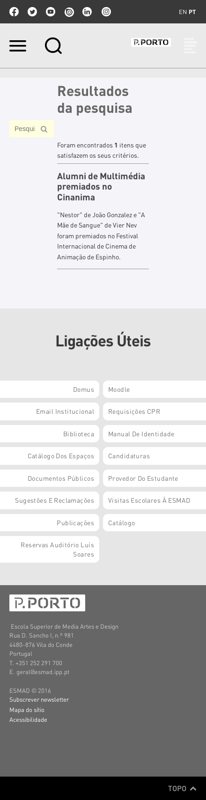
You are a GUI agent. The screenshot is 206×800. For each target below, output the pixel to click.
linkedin (87, 11)
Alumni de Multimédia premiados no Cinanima (101, 186)
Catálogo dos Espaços (61, 455)
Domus (83, 389)
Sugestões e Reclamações (54, 500)
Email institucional (65, 411)
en (183, 11)
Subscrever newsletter (39, 699)
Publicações (75, 522)
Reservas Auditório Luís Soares (57, 549)
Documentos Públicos (61, 478)
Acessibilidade (28, 719)
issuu (69, 11)
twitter (32, 11)
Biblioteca (78, 433)
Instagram (105, 11)
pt (192, 11)
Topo (182, 788)
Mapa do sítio (26, 709)
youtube (50, 11)
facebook (14, 11)
